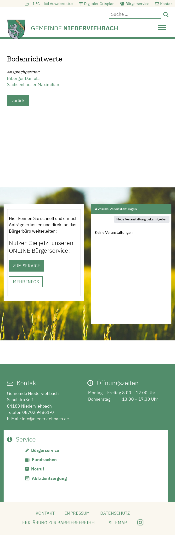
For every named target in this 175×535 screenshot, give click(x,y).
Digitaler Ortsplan (99, 3)
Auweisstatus (61, 3)
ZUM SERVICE (26, 265)
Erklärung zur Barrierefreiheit (60, 522)
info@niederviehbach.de (45, 418)
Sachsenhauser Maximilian (33, 84)
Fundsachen (44, 459)
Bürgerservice (137, 3)
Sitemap (118, 522)
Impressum (77, 513)
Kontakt (167, 3)
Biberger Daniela (23, 78)
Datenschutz (115, 513)
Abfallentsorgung (49, 478)
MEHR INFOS (26, 281)
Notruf (37, 469)
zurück (18, 100)
